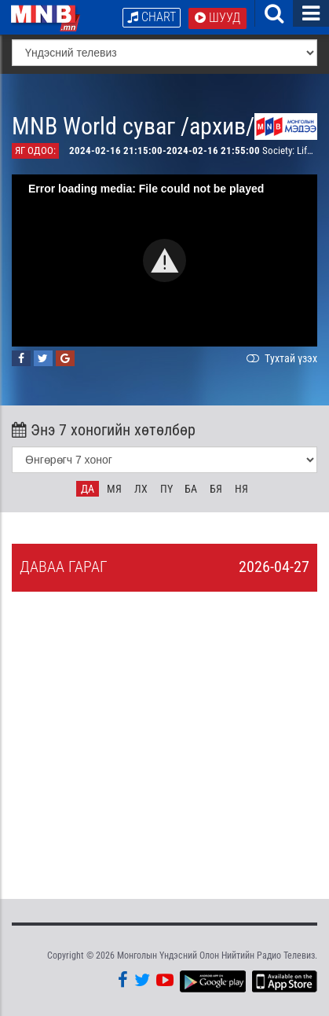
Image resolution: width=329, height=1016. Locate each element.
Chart (151, 16)
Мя (114, 488)
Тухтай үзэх (280, 358)
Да (87, 488)
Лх (141, 488)
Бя (216, 488)
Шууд (217, 17)
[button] (164, 260)
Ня (241, 488)
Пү (166, 488)
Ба (191, 488)
